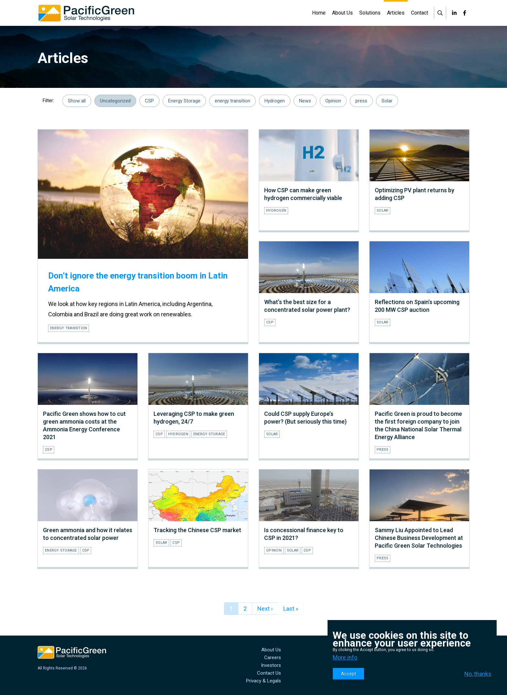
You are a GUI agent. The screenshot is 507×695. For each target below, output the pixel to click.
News (305, 101)
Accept (348, 674)
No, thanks (477, 673)
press (361, 101)
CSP (149, 101)
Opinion (333, 101)
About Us (271, 650)
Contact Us (269, 673)
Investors (271, 665)
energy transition (232, 101)
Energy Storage (184, 101)
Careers (272, 657)
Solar (387, 101)
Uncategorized (115, 101)
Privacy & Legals (263, 681)
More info (345, 657)
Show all (77, 101)
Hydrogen (274, 101)
